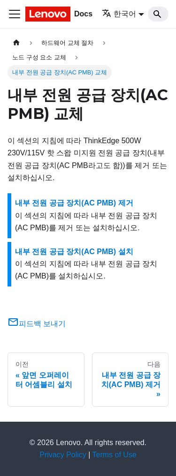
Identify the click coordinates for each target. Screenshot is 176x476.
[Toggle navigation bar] (15, 14)
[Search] (158, 14)
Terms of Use (114, 455)
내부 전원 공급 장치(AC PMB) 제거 (74, 203)
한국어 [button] (119, 14)
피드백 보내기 (37, 324)
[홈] (16, 43)
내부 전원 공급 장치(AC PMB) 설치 (74, 252)
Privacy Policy (62, 455)
